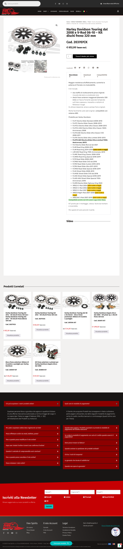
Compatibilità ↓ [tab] (102, 75)
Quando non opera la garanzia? (75, 466)
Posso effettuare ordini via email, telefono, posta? (22, 434)
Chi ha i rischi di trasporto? (73, 454)
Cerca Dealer (63, 11)
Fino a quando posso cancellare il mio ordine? (21, 457)
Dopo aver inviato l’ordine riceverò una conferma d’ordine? (25, 445)
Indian (68, 497)
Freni (89, 22)
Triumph (88, 497)
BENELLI (78, 11)
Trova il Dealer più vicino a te (111, 525)
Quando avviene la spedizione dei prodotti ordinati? (82, 449)
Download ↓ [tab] (87, 75)
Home (39, 11)
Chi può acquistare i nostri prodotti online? (20, 404)
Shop (46, 11)
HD (47, 501)
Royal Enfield (109, 497)
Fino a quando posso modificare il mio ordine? (21, 440)
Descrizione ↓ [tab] (73, 75)
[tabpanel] (88, 147)
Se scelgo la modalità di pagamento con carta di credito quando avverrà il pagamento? (89, 436)
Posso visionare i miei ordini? (15, 463)
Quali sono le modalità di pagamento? (77, 404)
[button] (56, 25)
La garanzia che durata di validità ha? (77, 460)
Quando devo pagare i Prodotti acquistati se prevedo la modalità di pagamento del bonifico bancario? (87, 428)
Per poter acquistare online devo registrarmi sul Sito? (23, 428)
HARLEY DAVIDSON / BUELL (79, 22)
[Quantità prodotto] (69, 56)
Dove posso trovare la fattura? (75, 443)
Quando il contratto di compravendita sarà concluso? (23, 451)
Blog (72, 11)
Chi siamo (54, 11)
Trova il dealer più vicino (85, 56)
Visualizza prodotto (13, 335)
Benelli (48, 497)
